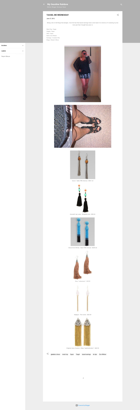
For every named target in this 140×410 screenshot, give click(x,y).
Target (78, 354)
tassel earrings (86, 354)
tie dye (95, 354)
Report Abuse (5, 56)
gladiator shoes (55, 354)
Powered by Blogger (83, 405)
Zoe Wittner (102, 354)
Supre (72, 354)
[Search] (121, 5)
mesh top (65, 354)
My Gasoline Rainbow (57, 4)
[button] (118, 15)
